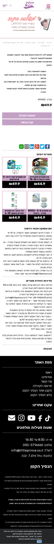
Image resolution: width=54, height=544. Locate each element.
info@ (15, 450)
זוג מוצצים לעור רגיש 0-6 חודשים (14, 178)
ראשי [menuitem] (48, 372)
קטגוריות (41, 43)
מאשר (39, 541)
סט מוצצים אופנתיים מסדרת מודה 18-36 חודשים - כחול (40, 179)
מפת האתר (43, 362)
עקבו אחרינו (42, 405)
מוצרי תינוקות (30, 43)
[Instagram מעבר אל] (21, 419)
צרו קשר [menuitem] (46, 381)
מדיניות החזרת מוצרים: (39, 280)
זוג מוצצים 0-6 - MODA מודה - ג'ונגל (39, 212)
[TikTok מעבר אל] (47, 419)
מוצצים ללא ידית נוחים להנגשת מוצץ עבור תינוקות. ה (32, 55)
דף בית (49, 43)
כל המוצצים (45, 46)
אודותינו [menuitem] (47, 377)
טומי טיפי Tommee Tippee (13, 43)
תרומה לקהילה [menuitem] (42, 386)
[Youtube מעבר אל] (31, 419)
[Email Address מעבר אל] (11, 419)
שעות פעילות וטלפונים (34, 428)
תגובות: (47, 348)
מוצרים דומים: (44, 154)
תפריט (48, 9)
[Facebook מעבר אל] (40, 419)
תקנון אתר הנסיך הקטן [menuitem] (37, 390)
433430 (42, 99)
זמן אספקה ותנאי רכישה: (38, 228)
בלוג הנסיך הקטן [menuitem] (41, 395)
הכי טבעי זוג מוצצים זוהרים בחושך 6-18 (14, 212)
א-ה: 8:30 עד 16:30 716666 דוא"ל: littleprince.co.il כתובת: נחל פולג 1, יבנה (31, 448)
